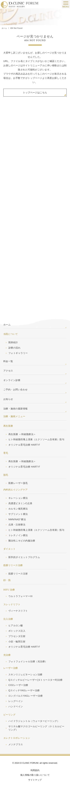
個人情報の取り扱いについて (35, 776)
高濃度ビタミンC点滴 (20, 504)
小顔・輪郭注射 (16, 642)
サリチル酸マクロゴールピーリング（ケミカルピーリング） (36, 730)
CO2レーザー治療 (18, 686)
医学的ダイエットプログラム (24, 558)
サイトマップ (35, 781)
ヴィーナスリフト (18, 612)
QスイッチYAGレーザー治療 (24, 692)
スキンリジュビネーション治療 (25, 675)
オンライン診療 (11, 380)
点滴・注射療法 (16, 525)
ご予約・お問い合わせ (15, 390)
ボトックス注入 (16, 632)
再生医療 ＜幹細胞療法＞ (22, 434)
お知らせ (8, 399)
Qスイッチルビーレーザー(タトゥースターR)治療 (35, 681)
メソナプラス (15, 746)
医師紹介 (13, 342)
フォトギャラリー (18, 353)
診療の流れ (14, 348)
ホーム (7, 324)
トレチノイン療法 (18, 536)
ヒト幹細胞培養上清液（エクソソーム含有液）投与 (36, 440)
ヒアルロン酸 (15, 626)
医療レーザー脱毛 (18, 484)
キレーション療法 (18, 498)
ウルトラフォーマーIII (20, 597)
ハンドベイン (15, 708)
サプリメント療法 (18, 515)
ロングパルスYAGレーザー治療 (25, 697)
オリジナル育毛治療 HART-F (24, 445)
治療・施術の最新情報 (15, 408)
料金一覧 (8, 361)
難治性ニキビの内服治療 (21, 541)
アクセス (8, 370)
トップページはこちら (35, 92)
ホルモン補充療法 (18, 509)
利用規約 (35, 771)
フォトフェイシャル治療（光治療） (27, 662)
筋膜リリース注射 (18, 574)
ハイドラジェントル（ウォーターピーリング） (33, 722)
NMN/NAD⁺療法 (17, 520)
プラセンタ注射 (16, 637)
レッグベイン (15, 702)
